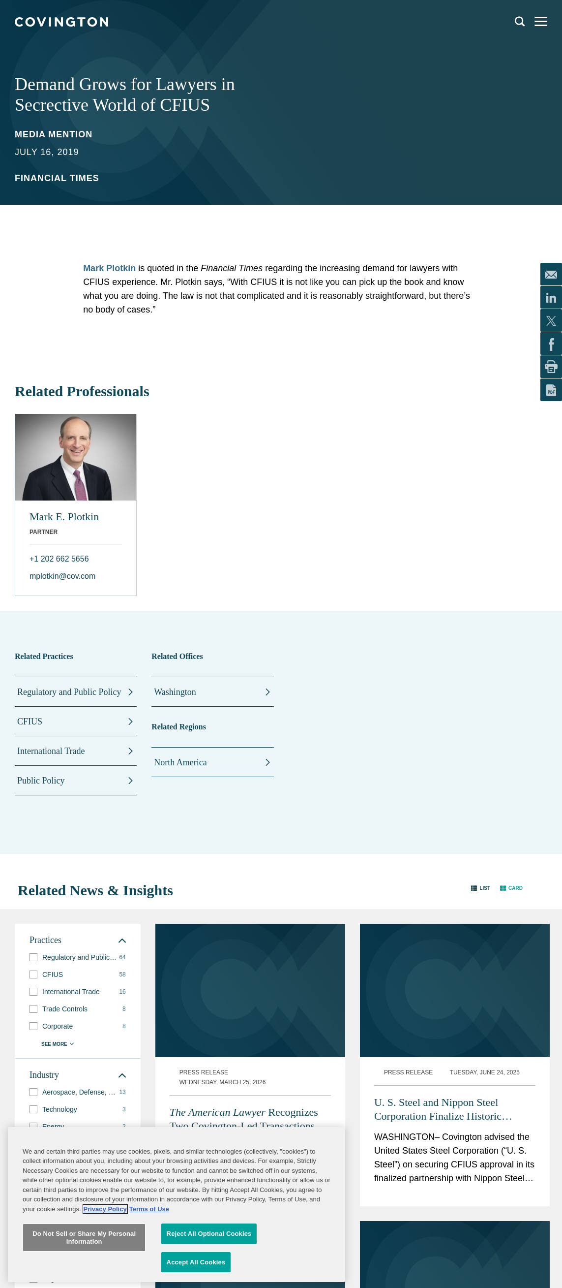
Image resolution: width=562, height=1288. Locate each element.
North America (180, 762)
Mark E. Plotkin (64, 516)
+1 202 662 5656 (59, 559)
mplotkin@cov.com (62, 576)
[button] (480, 888)
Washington (175, 692)
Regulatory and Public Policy (69, 692)
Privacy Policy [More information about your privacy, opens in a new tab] (105, 1273)
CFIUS (29, 721)
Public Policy (41, 780)
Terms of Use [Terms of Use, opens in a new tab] (149, 1273)
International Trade (51, 751)
